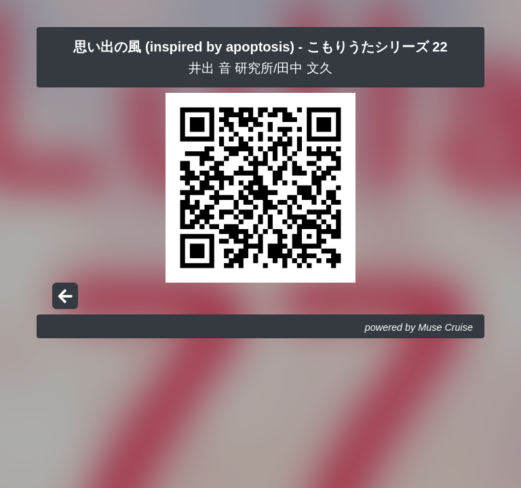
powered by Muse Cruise (419, 327)
